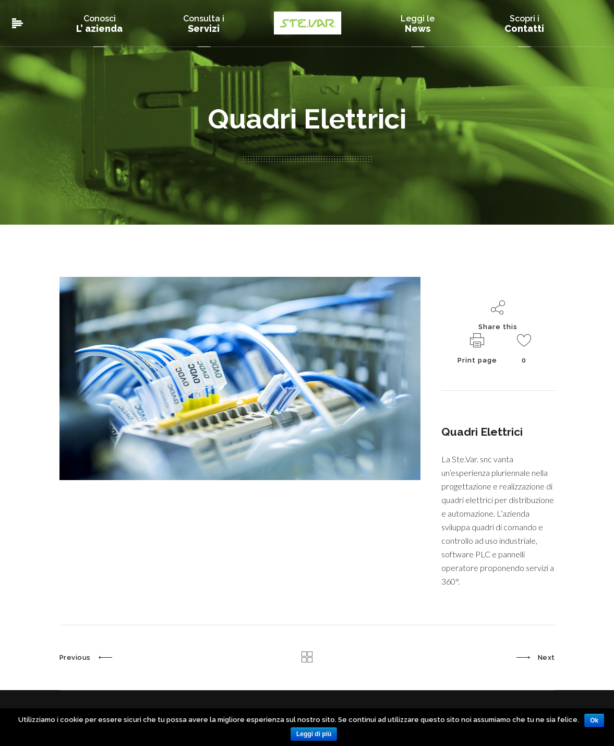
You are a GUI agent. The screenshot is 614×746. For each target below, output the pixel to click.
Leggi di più (313, 734)
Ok (594, 720)
